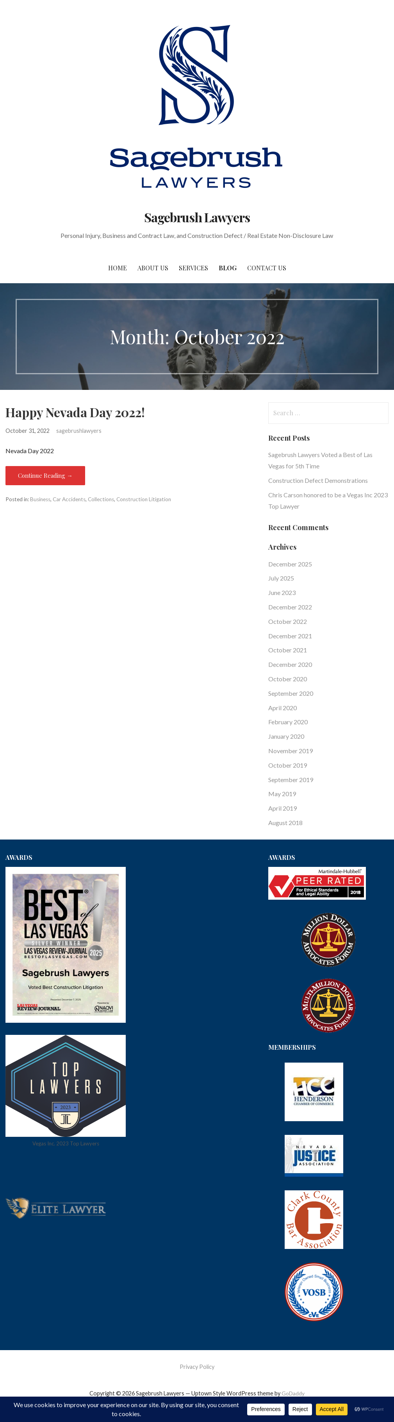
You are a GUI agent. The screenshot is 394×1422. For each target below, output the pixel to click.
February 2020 (288, 721)
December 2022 (290, 607)
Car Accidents (69, 499)
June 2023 (282, 592)
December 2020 (290, 664)
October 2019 (287, 765)
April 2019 (282, 808)
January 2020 (286, 736)
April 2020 (282, 707)
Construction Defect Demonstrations (318, 480)
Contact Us (266, 268)
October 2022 (287, 621)
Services (193, 268)
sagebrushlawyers (79, 430)
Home (117, 268)
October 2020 (287, 678)
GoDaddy (293, 1393)
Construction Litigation (143, 499)
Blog (228, 268)
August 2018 (285, 822)
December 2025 (290, 564)
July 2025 (281, 578)
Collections (101, 499)
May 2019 (282, 793)
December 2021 (290, 636)
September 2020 (290, 693)
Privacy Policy (197, 1366)
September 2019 (290, 779)
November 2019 (290, 750)
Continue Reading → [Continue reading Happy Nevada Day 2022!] (45, 475)
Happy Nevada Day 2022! (75, 412)
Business (40, 499)
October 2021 (287, 650)
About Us (152, 268)
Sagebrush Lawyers (197, 217)
